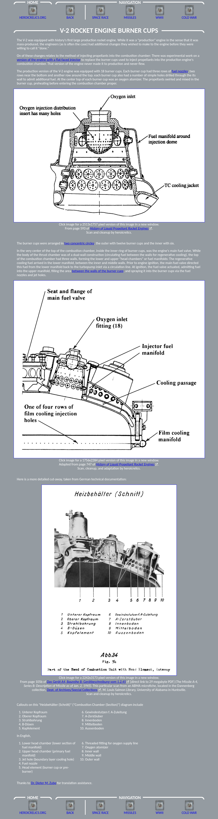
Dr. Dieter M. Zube (43, 783)
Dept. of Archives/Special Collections (72, 690)
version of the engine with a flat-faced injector (48, 60)
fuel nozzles (180, 71)
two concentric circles (79, 243)
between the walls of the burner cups (97, 271)
